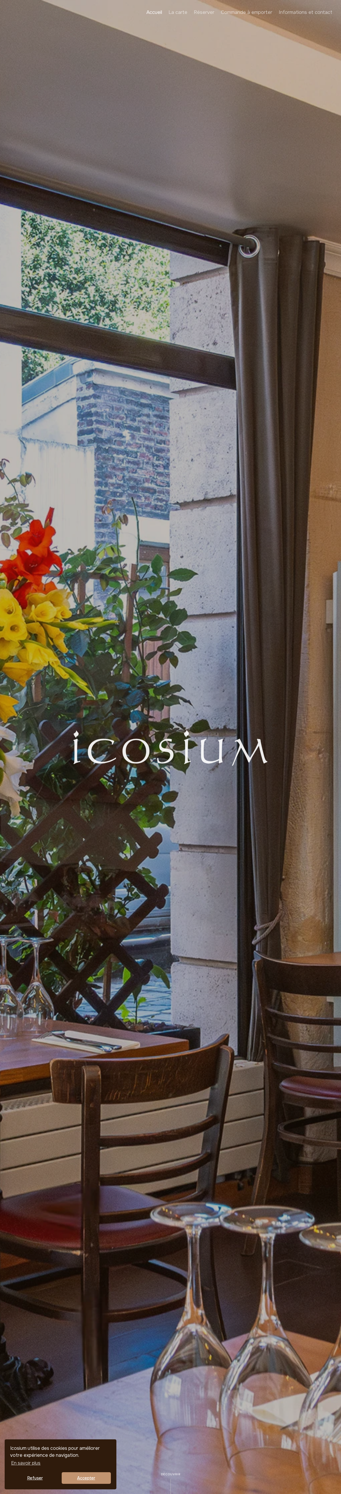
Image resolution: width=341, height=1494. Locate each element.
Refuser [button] (35, 1478)
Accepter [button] (86, 1478)
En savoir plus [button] (25, 1463)
